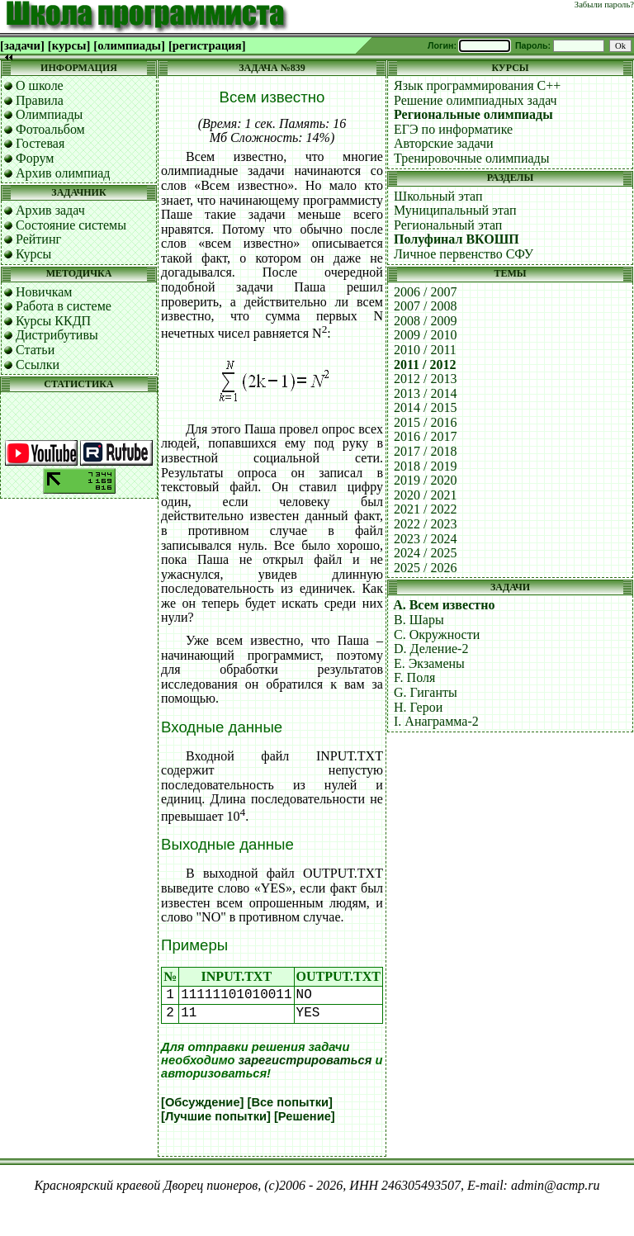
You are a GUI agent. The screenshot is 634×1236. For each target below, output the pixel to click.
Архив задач (50, 210)
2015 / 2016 (425, 422)
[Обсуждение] (202, 1102)
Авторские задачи (444, 143)
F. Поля (414, 677)
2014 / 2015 (425, 407)
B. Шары (419, 620)
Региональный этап (448, 225)
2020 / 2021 (425, 495)
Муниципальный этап (455, 210)
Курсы (33, 254)
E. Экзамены (429, 663)
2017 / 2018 (425, 451)
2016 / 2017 (425, 436)
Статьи (35, 350)
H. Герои (418, 707)
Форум (35, 158)
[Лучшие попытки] (216, 1116)
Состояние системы (71, 225)
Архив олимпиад (63, 173)
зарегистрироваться (305, 1060)
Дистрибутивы (57, 335)
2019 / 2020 (425, 480)
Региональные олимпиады (473, 114)
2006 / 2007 (425, 292)
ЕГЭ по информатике (453, 129)
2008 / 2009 (425, 321)
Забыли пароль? (604, 4)
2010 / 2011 (425, 350)
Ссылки (37, 365)
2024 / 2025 (425, 553)
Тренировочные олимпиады (471, 158)
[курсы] (69, 45)
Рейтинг (38, 239)
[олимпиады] (129, 45)
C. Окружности (437, 634)
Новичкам (44, 292)
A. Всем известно (443, 605)
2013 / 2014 (425, 393)
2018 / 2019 (425, 466)
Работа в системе (63, 306)
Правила (40, 100)
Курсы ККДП (53, 321)
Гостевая (40, 143)
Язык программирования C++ (477, 85)
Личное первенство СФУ (463, 254)
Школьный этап (438, 196)
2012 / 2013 (425, 379)
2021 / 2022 (425, 509)
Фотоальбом (50, 129)
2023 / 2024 (425, 539)
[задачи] (22, 45)
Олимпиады (49, 114)
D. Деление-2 (431, 649)
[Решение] (304, 1116)
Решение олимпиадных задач (475, 100)
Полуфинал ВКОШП (456, 239)
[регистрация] (207, 45)
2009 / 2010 (425, 335)
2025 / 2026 (425, 568)
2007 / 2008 (425, 306)
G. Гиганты (425, 692)
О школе (40, 85)
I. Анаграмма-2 (436, 721)
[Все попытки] (290, 1102)
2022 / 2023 (425, 524)
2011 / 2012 (425, 365)
